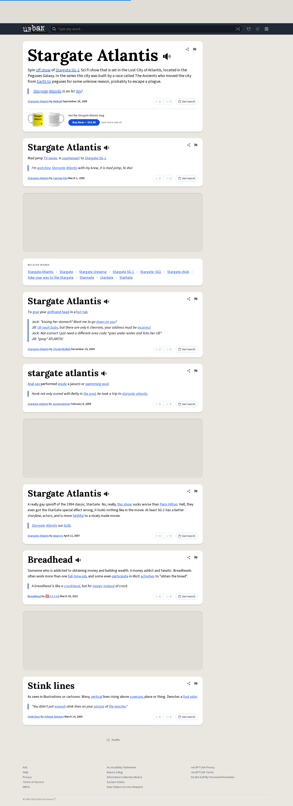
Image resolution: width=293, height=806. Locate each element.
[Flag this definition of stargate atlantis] (195, 371)
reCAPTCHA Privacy (203, 767)
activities (147, 576)
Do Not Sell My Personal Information (212, 777)
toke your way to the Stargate (50, 277)
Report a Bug (115, 772)
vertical (96, 696)
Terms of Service (33, 782)
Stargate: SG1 (150, 271)
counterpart (71, 158)
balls (67, 525)
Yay (79, 91)
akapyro (58, 536)
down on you (105, 321)
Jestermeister (61, 404)
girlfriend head (58, 312)
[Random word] (237, 28)
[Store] (248, 29)
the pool (89, 393)
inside (62, 383)
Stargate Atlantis (38, 101)
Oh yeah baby (47, 327)
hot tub (81, 312)
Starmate (87, 277)
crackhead (72, 586)
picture (99, 706)
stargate (128, 393)
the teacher (117, 706)
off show (43, 70)
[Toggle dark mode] (257, 29)
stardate (106, 277)
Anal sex (34, 383)
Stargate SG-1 (67, 70)
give (36, 312)
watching (44, 168)
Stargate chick (178, 271)
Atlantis (55, 91)
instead (109, 586)
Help (25, 772)
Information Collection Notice (124, 777)
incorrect (144, 327)
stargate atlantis (38, 404)
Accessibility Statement (121, 767)
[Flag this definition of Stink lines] (195, 683)
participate (120, 576)
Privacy (27, 777)
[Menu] (266, 29)
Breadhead (34, 596)
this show (124, 504)
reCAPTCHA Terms (202, 772)
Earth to (44, 81)
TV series (50, 158)
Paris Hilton (168, 504)
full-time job (77, 576)
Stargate (40, 91)
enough (60, 706)
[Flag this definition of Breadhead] (195, 557)
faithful (78, 515)
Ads (25, 767)
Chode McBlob (62, 349)
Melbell (57, 101)
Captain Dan (60, 178)
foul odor (190, 696)
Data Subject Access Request (125, 787)
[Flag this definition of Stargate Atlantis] (194, 49)
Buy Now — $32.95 (84, 122)
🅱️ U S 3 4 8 (52, 596)
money (98, 586)
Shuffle (113, 740)
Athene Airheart (54, 717)
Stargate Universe (93, 271)
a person (136, 696)
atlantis (141, 393)
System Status (116, 782)
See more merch (111, 122)
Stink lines (34, 717)
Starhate (126, 277)
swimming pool (97, 383)
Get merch (186, 102)
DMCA (26, 787)
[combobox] (146, 29)
